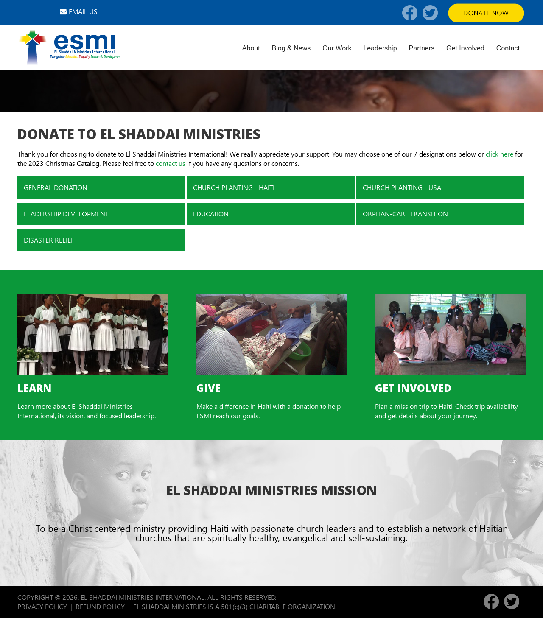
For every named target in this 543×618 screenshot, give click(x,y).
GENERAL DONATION (55, 187)
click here (499, 153)
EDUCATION (211, 213)
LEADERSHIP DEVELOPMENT (66, 213)
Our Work (336, 48)
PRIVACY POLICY (42, 606)
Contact (508, 48)
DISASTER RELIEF (49, 239)
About (251, 48)
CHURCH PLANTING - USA (402, 187)
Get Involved (465, 48)
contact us (170, 163)
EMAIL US (83, 11)
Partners (421, 48)
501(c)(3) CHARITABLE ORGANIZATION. (279, 606)
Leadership (380, 48)
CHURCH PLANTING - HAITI (233, 187)
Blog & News (291, 48)
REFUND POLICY (100, 606)
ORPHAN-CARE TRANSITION (405, 213)
